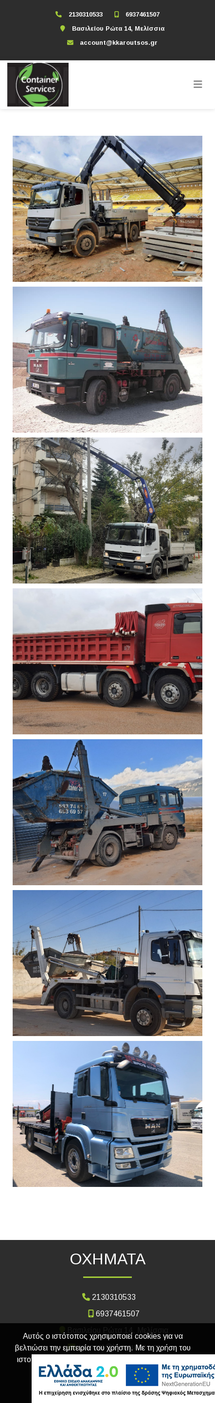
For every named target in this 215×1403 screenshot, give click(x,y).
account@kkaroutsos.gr (119, 42)
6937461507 (142, 14)
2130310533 (86, 14)
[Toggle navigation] (198, 84)
